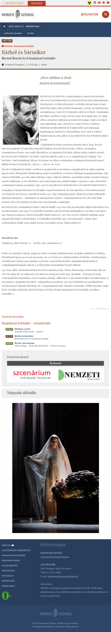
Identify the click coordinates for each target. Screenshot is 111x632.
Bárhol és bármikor (24, 336)
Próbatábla (8, 586)
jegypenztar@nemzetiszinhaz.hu (63, 576)
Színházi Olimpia (13, 34)
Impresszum (8, 581)
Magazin (36, 3)
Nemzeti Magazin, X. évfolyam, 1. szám (26, 64)
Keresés (55, 363)
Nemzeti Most (14, 3)
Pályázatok (8, 571)
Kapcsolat (8, 576)
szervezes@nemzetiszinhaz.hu (54, 557)
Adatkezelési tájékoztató (16, 550)
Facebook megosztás (12, 316)
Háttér (7, 41)
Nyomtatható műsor (13, 556)
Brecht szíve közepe (24, 343)
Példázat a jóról (22, 329)
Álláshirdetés (9, 566)
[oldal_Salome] (56, 468)
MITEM (31, 34)
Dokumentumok (11, 561)
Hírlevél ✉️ (8, 545)
